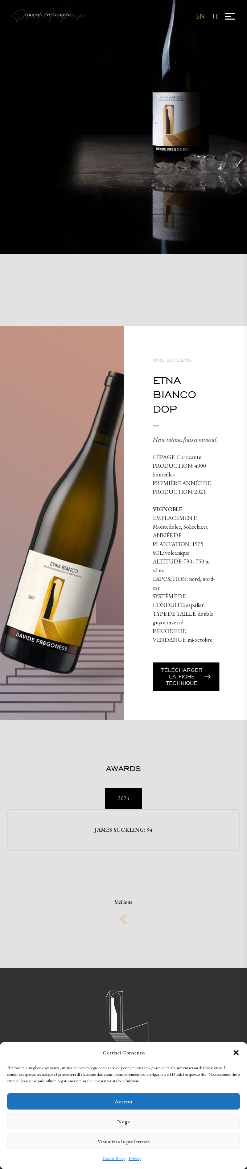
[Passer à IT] (215, 16)
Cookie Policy (114, 1158)
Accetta (123, 1101)
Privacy (135, 1158)
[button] (236, 1052)
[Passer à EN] (200, 16)
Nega (123, 1121)
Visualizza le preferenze (124, 1141)
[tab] (123, 798)
